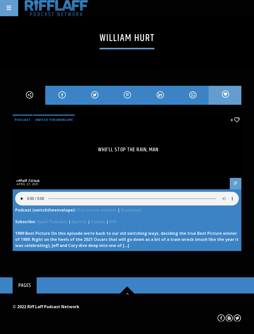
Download (131, 210)
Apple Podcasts (52, 221)
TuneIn (98, 221)
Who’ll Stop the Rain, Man (128, 149)
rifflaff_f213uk (28, 180)
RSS (113, 221)
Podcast (23, 119)
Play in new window (97, 210)
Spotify (79, 221)
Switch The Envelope (54, 119)
